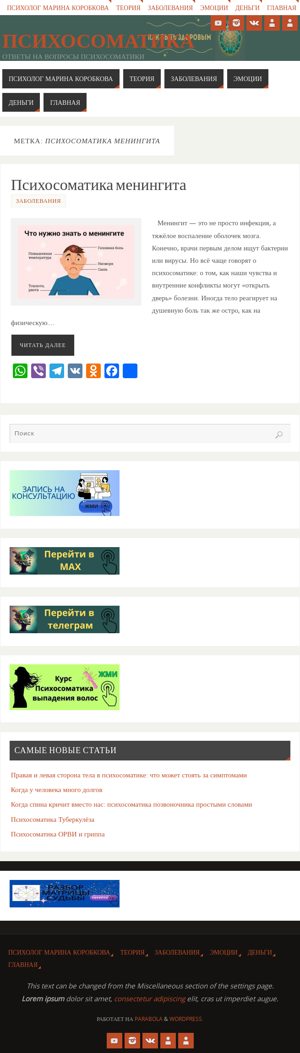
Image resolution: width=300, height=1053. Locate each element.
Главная (281, 7)
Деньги (247, 7)
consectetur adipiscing (149, 998)
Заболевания (170, 7)
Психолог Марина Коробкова (58, 7)
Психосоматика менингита (98, 184)
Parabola (149, 1019)
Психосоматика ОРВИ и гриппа (58, 833)
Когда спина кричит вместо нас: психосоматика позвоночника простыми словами (131, 804)
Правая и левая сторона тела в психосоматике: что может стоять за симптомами (129, 774)
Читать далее (43, 345)
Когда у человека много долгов (57, 789)
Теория (128, 7)
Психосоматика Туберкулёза (52, 819)
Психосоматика (98, 40)
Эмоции (214, 7)
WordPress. (186, 1019)
